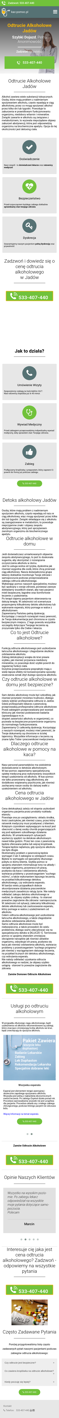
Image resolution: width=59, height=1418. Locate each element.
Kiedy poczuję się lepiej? (17, 1381)
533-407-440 (29, 483)
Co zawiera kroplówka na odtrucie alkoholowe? (29, 1371)
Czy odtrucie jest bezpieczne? (20, 1362)
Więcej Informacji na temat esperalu (20, 1114)
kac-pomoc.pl (15, 12)
